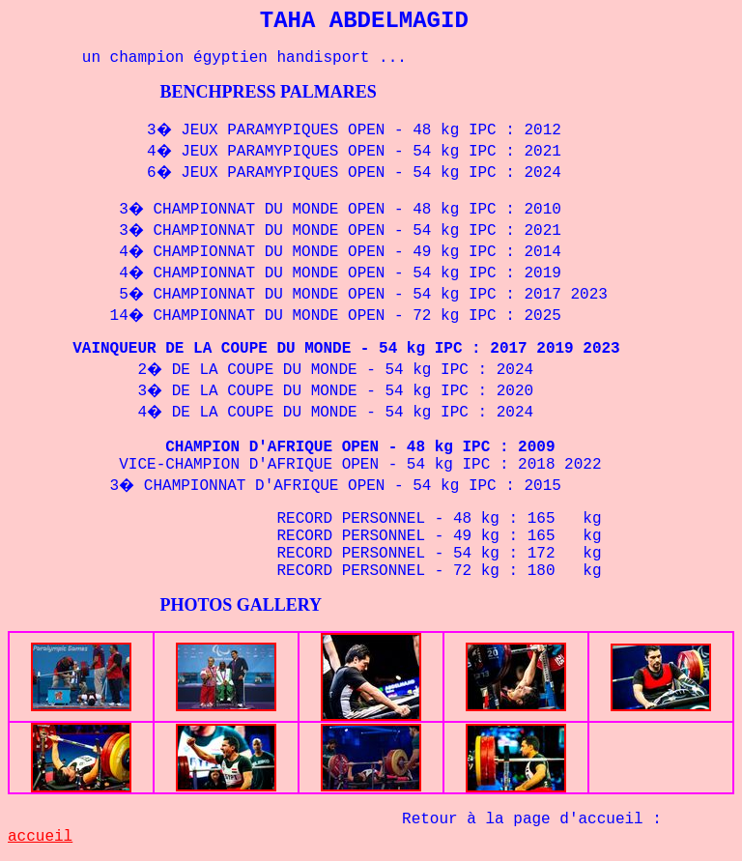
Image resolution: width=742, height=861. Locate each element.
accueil (40, 837)
